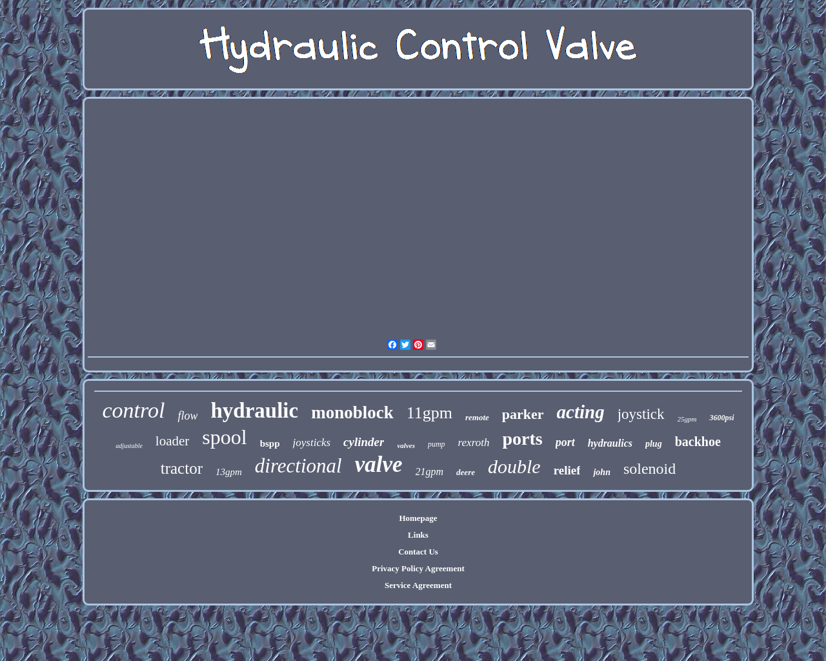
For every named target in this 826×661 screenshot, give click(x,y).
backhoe (698, 441)
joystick (641, 414)
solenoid (649, 468)
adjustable (129, 445)
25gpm (687, 419)
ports (522, 439)
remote (477, 417)
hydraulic (254, 410)
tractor (182, 468)
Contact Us (418, 551)
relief (567, 470)
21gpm (430, 471)
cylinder (363, 442)
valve (379, 464)
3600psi (721, 417)
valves (405, 445)
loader (172, 441)
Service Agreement (418, 585)
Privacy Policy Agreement (418, 568)
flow (187, 415)
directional (298, 465)
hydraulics (610, 443)
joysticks (312, 442)
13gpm (229, 472)
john (601, 472)
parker (523, 414)
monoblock (352, 412)
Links (418, 535)
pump (436, 444)
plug (653, 444)
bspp (270, 443)
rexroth (474, 442)
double (514, 466)
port (565, 442)
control (134, 410)
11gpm (429, 412)
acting (581, 412)
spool (224, 437)
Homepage (418, 518)
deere (465, 472)
